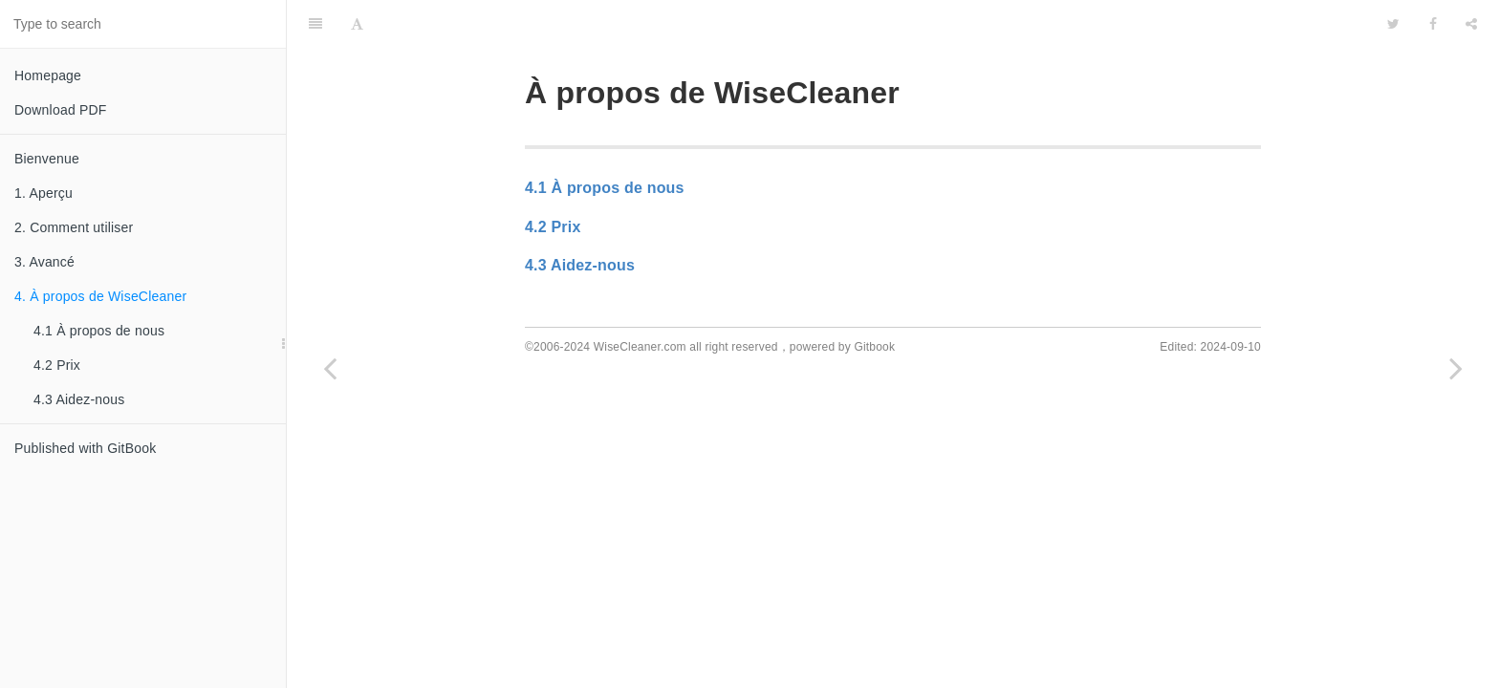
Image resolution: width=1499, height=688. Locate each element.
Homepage (47, 75)
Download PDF (60, 110)
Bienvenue (46, 158)
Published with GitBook (85, 448)
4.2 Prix (56, 365)
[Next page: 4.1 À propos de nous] (1456, 368)
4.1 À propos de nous (98, 330)
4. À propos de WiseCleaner (100, 296)
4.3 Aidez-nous (78, 399)
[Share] (1471, 24)
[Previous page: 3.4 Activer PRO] (330, 368)
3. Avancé (44, 261)
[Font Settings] (357, 24)
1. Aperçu (43, 193)
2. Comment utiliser (73, 227)
